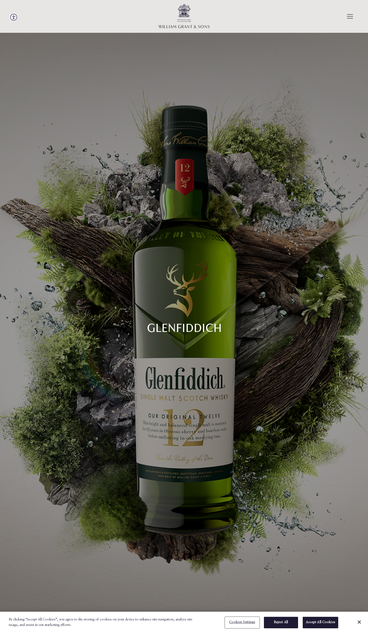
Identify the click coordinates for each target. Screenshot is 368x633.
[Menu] (349, 16)
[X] (359, 624)
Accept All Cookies (320, 624)
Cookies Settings (242, 624)
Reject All (281, 624)
